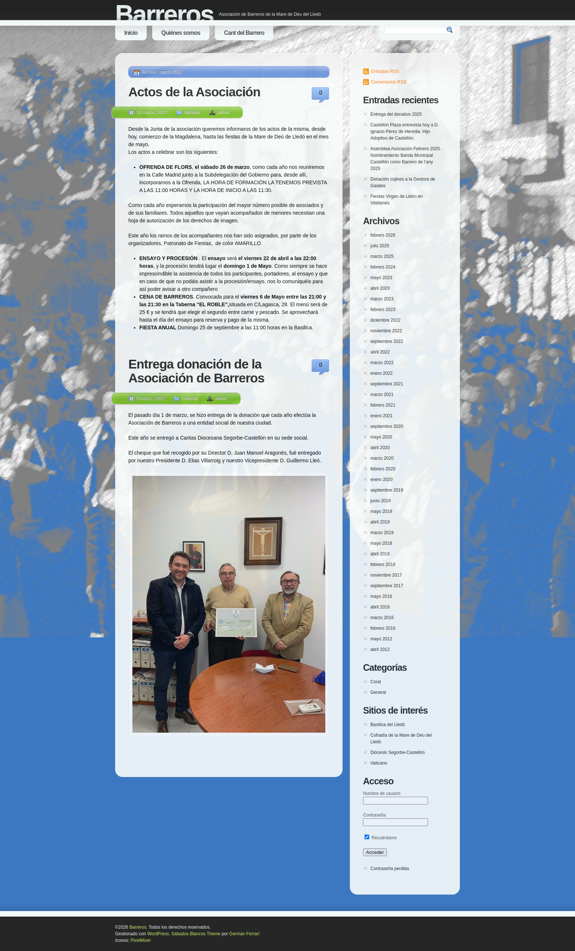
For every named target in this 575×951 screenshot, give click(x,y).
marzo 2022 (381, 362)
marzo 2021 (381, 394)
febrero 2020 (382, 468)
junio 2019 (380, 500)
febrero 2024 (382, 267)
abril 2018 (380, 553)
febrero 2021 (382, 405)
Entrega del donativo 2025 (396, 114)
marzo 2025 (381, 256)
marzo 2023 (381, 298)
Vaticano (378, 763)
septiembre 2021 (386, 383)
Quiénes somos (180, 33)
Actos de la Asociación (194, 92)
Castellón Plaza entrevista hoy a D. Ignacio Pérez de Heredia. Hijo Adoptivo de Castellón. (404, 131)
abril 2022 (380, 352)
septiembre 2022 (386, 341)
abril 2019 (380, 522)
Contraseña (374, 815)
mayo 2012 (381, 638)
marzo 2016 (381, 617)
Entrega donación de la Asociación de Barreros (196, 371)
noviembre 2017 (386, 575)
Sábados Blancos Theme (195, 933)
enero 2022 (381, 373)
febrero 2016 (382, 628)
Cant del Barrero (244, 33)
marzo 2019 (381, 532)
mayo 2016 (381, 596)
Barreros (164, 14)
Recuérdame (381, 837)
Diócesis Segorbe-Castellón (397, 752)
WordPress (158, 933)
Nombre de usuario (381, 793)
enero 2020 (381, 479)
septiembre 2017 (386, 585)
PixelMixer (141, 940)
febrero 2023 (382, 309)
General (192, 112)
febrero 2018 (382, 564)
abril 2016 (380, 607)
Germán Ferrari (244, 933)
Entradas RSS (385, 71)
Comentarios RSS (388, 82)
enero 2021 (381, 415)
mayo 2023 (381, 277)
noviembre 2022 (386, 330)
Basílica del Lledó (387, 724)
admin (223, 112)
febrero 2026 (382, 235)
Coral (375, 681)
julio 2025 (379, 245)
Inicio (131, 33)
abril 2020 (380, 447)
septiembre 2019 (386, 490)
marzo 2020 (381, 458)
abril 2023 (380, 288)
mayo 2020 (381, 437)
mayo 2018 (381, 543)
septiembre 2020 (386, 426)
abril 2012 (380, 649)
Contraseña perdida (389, 868)
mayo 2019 (381, 511)
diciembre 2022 (385, 320)
